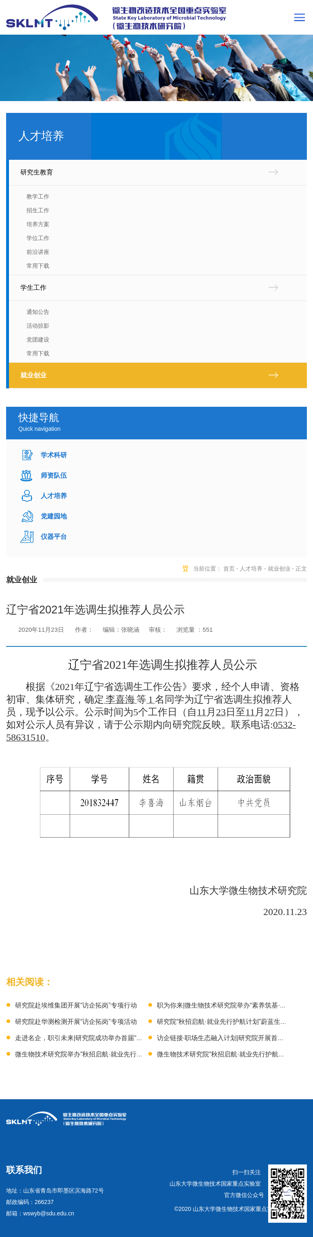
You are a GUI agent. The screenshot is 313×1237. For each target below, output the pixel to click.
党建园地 (54, 516)
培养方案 (37, 224)
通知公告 (37, 312)
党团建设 (37, 339)
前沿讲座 (37, 252)
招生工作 (37, 210)
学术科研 (54, 455)
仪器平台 (54, 536)
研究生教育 (36, 172)
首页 (229, 568)
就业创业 (33, 375)
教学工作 (37, 196)
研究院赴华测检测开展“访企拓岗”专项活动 (76, 1021)
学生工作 (33, 287)
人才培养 (54, 495)
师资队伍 (54, 475)
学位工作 (37, 238)
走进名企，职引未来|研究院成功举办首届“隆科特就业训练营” (103, 1037)
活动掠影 (37, 325)
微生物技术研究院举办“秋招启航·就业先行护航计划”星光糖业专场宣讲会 (119, 1054)
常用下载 (37, 265)
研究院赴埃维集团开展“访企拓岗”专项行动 (76, 1005)
